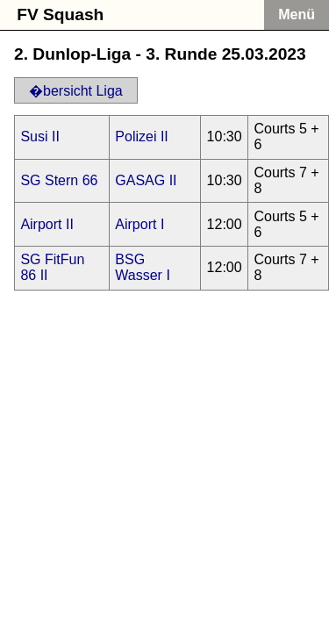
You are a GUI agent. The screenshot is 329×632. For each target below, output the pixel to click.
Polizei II (141, 136)
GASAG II (145, 180)
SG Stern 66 (58, 180)
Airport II (46, 224)
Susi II (39, 136)
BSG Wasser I (142, 267)
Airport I (139, 224)
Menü (296, 14)
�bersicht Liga (76, 90)
